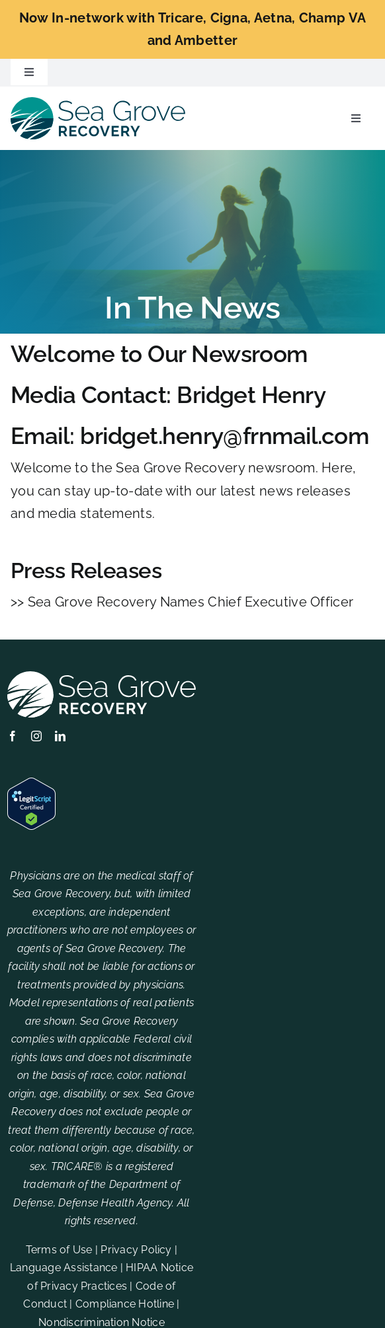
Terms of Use (59, 1249)
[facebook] (12, 736)
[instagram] (36, 736)
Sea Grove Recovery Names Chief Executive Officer (190, 602)
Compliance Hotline (124, 1304)
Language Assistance (64, 1267)
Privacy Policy (136, 1249)
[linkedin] (60, 736)
